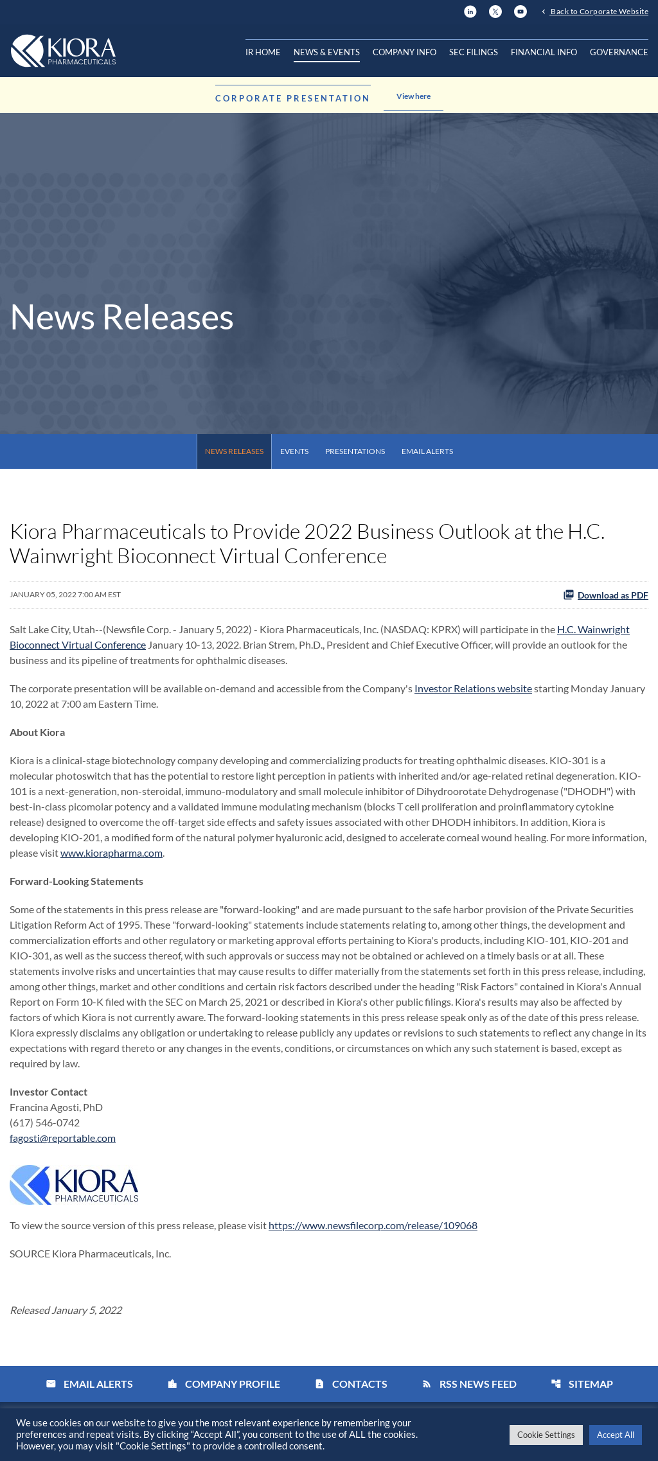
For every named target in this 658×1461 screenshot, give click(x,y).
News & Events (327, 52)
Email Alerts (427, 451)
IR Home (263, 52)
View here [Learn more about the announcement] (413, 96)
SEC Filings (473, 52)
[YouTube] (520, 10)
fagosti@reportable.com (63, 1138)
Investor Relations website (473, 688)
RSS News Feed (469, 1384)
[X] (495, 10)
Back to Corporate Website (598, 10)
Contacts (350, 1384)
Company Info (404, 52)
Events (294, 451)
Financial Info (544, 52)
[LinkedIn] (470, 10)
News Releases (234, 451)
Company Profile (223, 1384)
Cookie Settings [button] (546, 1435)
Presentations (355, 451)
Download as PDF (605, 594)
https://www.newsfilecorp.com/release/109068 (373, 1225)
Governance (619, 52)
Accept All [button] (615, 1435)
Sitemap (582, 1384)
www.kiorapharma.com (111, 852)
